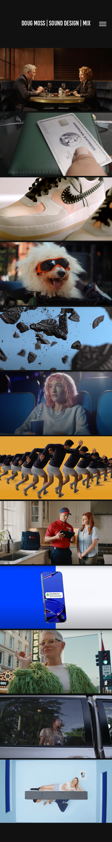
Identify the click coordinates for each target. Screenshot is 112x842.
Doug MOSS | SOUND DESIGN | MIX (56, 23)
